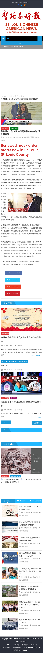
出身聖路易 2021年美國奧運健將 (7, 422)
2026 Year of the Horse (32, 647)
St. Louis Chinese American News (21, 26)
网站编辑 (18, 137)
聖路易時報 (17, 647)
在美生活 (14, 398)
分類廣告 (17, 650)
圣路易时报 (5, 129)
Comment (35, 501)
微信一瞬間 (6, 647)
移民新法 (25, 645)
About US (26, 650)
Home (8, 645)
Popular (7, 501)
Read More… (36, 355)
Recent (21, 501)
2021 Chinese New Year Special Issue (14, 362)
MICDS (4, 365)
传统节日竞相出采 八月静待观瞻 (38, 423)
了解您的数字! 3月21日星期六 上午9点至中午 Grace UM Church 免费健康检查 (21, 483)
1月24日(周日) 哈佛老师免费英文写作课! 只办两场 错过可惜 (30, 571)
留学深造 (34, 645)
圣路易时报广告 (16, 479)
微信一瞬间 (14, 129)
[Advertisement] (21, 72)
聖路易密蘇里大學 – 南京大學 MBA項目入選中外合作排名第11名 (29, 605)
